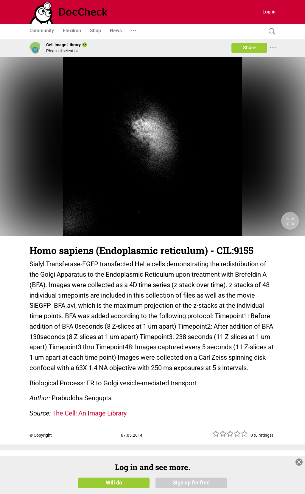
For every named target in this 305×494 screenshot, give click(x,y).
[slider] (230, 435)
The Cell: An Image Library (89, 413)
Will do (114, 483)
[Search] (270, 31)
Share (249, 47)
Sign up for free (191, 483)
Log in (269, 12)
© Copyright (40, 435)
